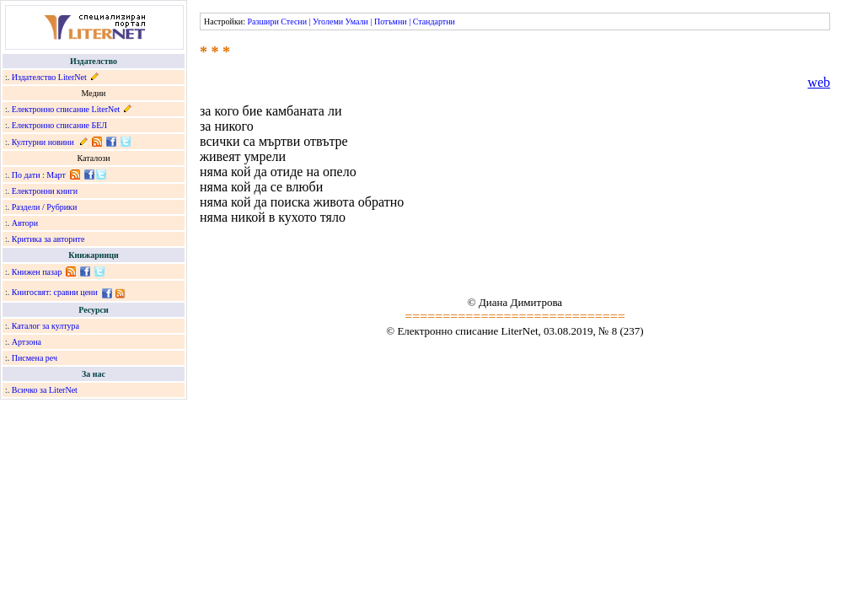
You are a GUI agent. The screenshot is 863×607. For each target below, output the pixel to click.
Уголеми (328, 21)
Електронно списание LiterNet (66, 109)
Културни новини (43, 142)
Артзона (26, 341)
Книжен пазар (37, 272)
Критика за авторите (48, 239)
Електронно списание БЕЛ (59, 125)
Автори (25, 223)
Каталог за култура (45, 325)
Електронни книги (45, 191)
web (818, 82)
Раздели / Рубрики (45, 207)
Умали (357, 21)
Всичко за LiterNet (45, 390)
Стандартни (434, 21)
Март (56, 175)
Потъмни (390, 21)
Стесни (294, 21)
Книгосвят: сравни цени (55, 292)
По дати (26, 175)
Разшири (262, 21)
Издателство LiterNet (49, 77)
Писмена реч (34, 358)
